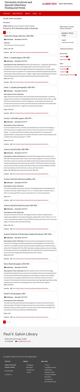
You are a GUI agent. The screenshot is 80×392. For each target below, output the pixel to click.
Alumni (29, 372)
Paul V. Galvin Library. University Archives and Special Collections (30, 52)
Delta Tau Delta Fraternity (67, 75)
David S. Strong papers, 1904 (15, 294)
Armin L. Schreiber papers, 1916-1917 (18, 118)
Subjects (27, 13)
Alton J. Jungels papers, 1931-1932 (17, 58)
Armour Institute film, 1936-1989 (16, 149)
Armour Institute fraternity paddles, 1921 (20, 179)
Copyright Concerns (50, 367)
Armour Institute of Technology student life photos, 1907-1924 (28, 234)
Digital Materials (17, 13)
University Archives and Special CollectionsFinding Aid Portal (18, 5)
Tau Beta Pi (63, 72)
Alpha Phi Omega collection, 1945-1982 (19, 36)
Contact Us (9, 374)
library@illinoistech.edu (24, 341)
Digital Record (64, 59)
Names (35, 13)
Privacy (47, 365)
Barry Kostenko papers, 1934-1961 (16, 264)
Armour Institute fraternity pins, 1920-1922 (20, 205)
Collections (6, 13)
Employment (30, 370)
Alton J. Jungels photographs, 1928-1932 (19, 87)
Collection (63, 56)
